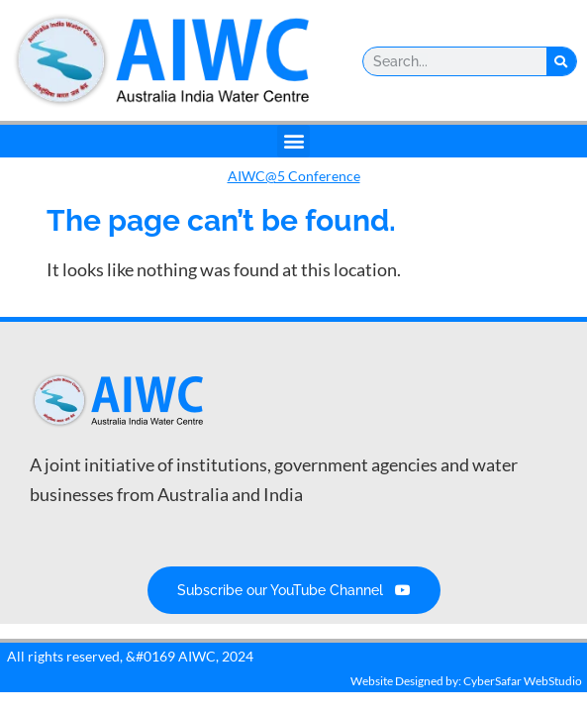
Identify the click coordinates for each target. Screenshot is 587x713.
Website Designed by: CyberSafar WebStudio (466, 680)
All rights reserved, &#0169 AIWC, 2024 (130, 656)
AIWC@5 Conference (294, 175)
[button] (293, 141)
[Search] (561, 61)
